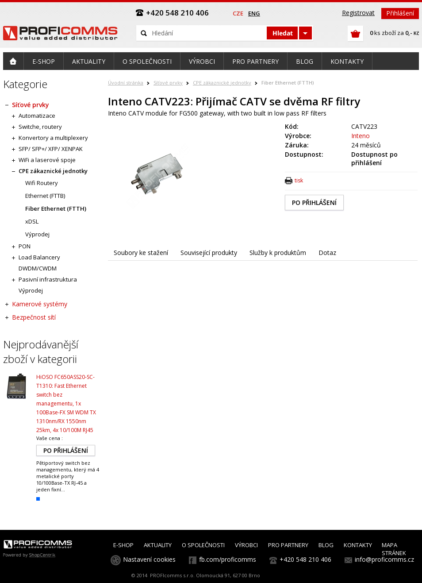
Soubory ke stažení (141, 252)
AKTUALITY (158, 545)
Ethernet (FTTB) (45, 196)
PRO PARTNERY (288, 545)
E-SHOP (123, 545)
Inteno (360, 135)
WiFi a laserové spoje (47, 160)
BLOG (326, 545)
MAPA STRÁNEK (394, 549)
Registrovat (358, 12)
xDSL (31, 221)
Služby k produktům (277, 252)
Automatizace (37, 116)
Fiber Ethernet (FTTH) (287, 82)
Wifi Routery (41, 183)
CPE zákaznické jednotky (222, 82)
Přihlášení (400, 13)
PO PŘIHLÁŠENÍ (314, 202)
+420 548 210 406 (305, 559)
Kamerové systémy (39, 304)
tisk (299, 180)
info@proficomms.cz (384, 559)
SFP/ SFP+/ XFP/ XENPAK (51, 149)
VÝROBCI (246, 545)
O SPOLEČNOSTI (203, 545)
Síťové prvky (168, 82)
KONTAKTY (358, 545)
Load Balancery (39, 257)
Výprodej (37, 234)
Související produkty (208, 252)
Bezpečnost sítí (34, 317)
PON (25, 246)
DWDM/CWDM (38, 268)
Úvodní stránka (125, 82)
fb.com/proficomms (227, 559)
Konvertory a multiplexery (53, 138)
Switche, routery (40, 127)
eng (254, 13)
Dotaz (327, 252)
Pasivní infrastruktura (48, 279)
